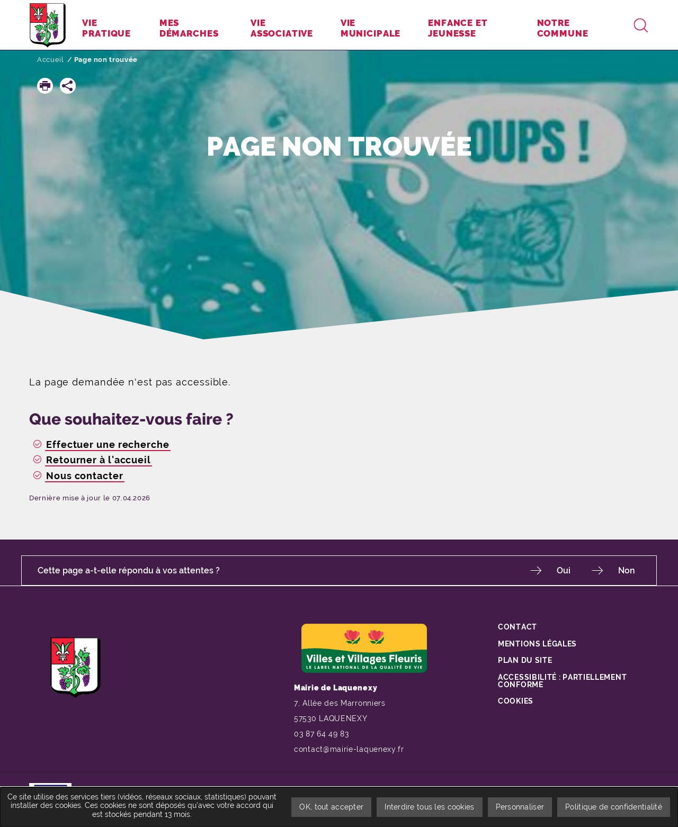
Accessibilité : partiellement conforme (562, 680)
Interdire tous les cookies (429, 807)
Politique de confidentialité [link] (613, 807)
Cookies (515, 700)
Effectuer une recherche (108, 444)
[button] (45, 86)
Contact (517, 626)
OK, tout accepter (331, 807)
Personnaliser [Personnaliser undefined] (520, 807)
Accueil (50, 60)
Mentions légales (537, 643)
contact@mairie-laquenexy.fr (349, 749)
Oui (563, 570)
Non (626, 570)
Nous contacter (84, 475)
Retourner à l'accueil (98, 459)
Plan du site (525, 659)
